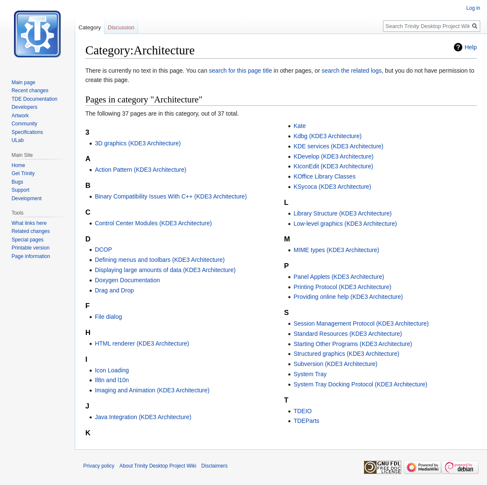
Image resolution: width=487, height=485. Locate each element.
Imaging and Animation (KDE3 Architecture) (152, 390)
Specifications (27, 132)
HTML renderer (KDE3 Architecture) (142, 343)
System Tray (310, 374)
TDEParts (306, 420)
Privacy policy (98, 466)
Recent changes (29, 91)
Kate (299, 125)
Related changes (30, 231)
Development (26, 198)
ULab (17, 140)
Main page (23, 82)
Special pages (27, 240)
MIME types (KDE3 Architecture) (336, 250)
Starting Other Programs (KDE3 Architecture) (352, 343)
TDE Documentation (34, 99)
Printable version (30, 248)
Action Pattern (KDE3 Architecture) (140, 169)
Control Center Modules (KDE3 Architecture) (153, 223)
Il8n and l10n (112, 380)
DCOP (103, 249)
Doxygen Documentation (127, 280)
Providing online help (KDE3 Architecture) (348, 296)
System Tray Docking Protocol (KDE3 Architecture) (360, 384)
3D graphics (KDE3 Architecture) (137, 143)
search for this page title (240, 70)
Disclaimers (214, 466)
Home (18, 165)
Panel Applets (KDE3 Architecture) (338, 276)
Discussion (121, 27)
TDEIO (302, 411)
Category (90, 27)
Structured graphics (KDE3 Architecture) (346, 353)
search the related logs (351, 70)
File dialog (108, 316)
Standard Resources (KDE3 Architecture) (347, 333)
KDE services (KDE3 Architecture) (338, 146)
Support (20, 190)
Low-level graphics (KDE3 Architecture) (345, 223)
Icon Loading (112, 370)
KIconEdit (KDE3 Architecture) (333, 166)
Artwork (20, 116)
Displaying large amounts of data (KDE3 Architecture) (165, 270)
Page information (30, 256)
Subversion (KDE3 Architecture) (335, 363)
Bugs (17, 182)
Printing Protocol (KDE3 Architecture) (342, 287)
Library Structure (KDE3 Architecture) (342, 213)
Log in (473, 8)
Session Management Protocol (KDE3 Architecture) (360, 323)
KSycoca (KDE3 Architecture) (332, 186)
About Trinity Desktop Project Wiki (157, 466)
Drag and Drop (114, 290)
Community (24, 124)
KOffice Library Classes (324, 176)
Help (470, 47)
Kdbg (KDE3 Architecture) (327, 136)
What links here (29, 223)
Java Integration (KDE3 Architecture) (143, 417)
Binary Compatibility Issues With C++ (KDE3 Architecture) (171, 196)
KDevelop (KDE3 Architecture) (333, 156)
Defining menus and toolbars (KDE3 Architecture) (160, 259)
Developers (24, 107)
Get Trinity (23, 173)
